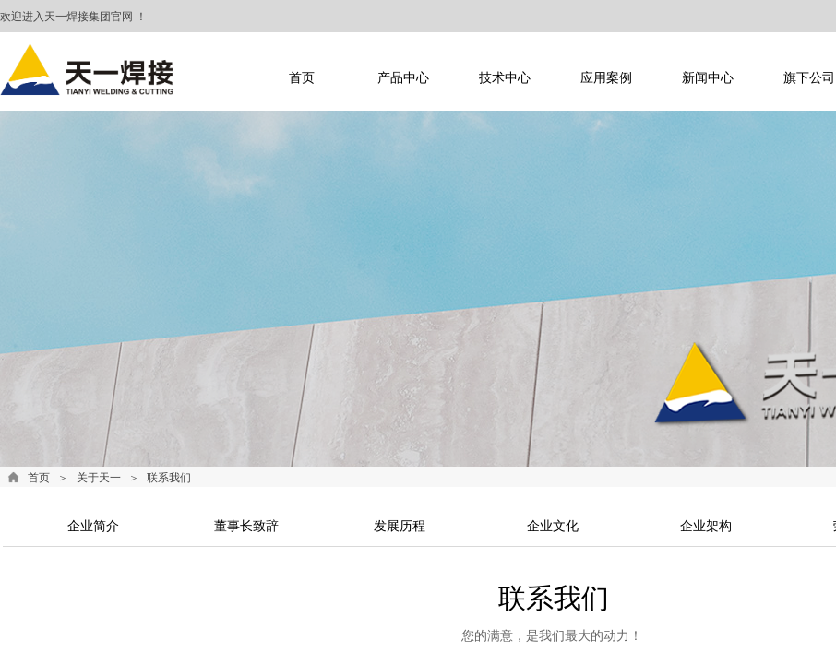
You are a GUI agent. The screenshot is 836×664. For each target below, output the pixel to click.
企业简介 (93, 526)
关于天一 (99, 477)
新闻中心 (708, 78)
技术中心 (505, 78)
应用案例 (606, 78)
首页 (302, 78)
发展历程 (399, 526)
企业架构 (706, 526)
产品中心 (403, 78)
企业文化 (553, 526)
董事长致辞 (246, 526)
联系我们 (169, 477)
